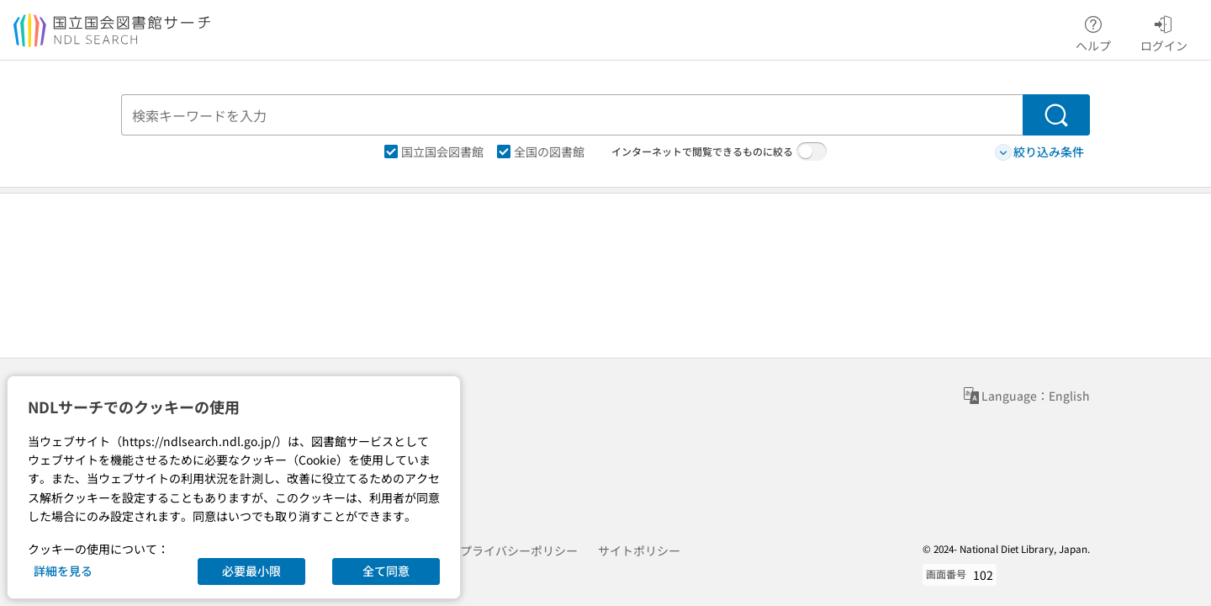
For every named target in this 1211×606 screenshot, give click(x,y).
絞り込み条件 (1039, 152)
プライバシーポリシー (519, 550)
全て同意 (386, 570)
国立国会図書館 (434, 151)
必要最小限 (251, 570)
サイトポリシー (639, 550)
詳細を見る (63, 570)
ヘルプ (1093, 31)
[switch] (811, 151)
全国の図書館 (540, 151)
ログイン (1163, 31)
